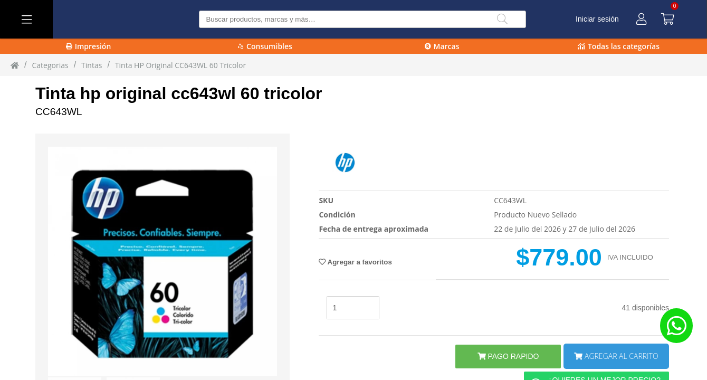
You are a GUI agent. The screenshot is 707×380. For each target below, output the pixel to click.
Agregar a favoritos (355, 262)
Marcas (442, 46)
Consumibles (265, 46)
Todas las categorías (619, 46)
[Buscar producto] (362, 19)
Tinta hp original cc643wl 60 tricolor (178, 93)
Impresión (88, 46)
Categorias (50, 65)
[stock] (353, 307)
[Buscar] (502, 19)
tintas (91, 65)
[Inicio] (15, 65)
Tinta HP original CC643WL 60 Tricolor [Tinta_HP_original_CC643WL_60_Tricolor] (180, 65)
